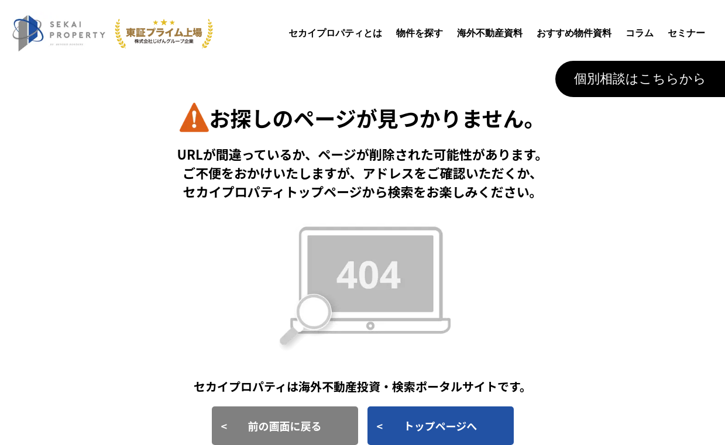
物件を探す (419, 33)
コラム (640, 33)
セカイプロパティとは (335, 33)
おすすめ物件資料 (574, 33)
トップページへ (440, 425)
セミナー (686, 33)
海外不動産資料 (490, 33)
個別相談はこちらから (640, 78)
